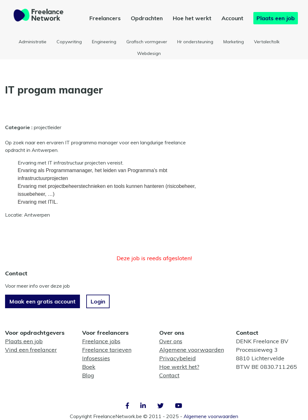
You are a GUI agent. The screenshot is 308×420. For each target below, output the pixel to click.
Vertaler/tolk (267, 42)
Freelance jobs (101, 341)
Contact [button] (247, 332)
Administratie (32, 42)
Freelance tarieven (106, 349)
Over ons (170, 341)
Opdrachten (147, 18)
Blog (88, 375)
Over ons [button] (171, 332)
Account (232, 18)
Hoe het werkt (192, 18)
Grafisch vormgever (146, 42)
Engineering (104, 42)
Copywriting (69, 42)
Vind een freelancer (31, 349)
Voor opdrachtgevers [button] (34, 332)
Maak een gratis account (42, 301)
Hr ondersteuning (195, 42)
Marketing (233, 42)
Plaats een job (276, 18)
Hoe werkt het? (179, 366)
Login (98, 301)
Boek (88, 366)
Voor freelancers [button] (105, 332)
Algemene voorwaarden (191, 349)
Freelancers (105, 18)
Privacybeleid (177, 358)
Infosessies (96, 358)
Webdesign (149, 53)
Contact (169, 375)
